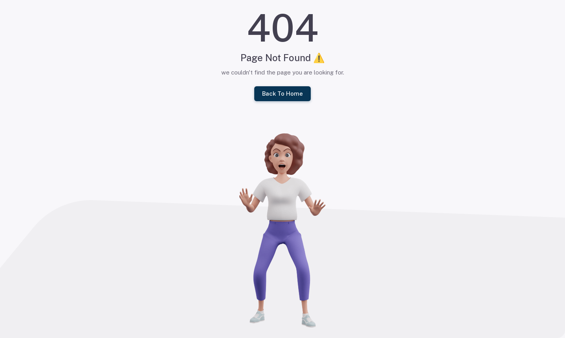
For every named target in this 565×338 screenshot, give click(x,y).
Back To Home (282, 93)
